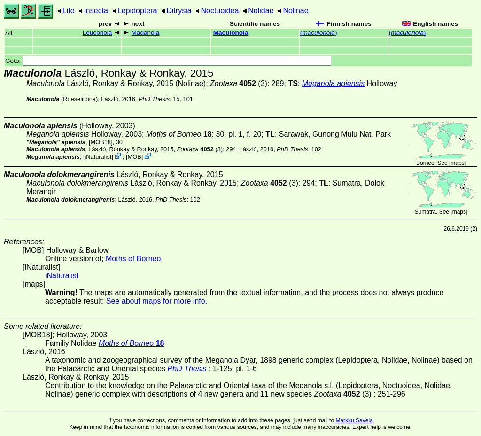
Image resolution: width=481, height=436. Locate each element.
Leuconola (97, 32)
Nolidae (260, 11)
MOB (134, 156)
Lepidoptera (137, 11)
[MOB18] (101, 142)
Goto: (168, 60)
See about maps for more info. (156, 301)
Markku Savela (353, 420)
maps (457, 163)
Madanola (146, 32)
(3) (238, 83)
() (318, 32)
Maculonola (230, 32)
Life (68, 11)
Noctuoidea (220, 11)
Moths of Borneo (133, 259)
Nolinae (295, 11)
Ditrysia (178, 11)
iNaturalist (98, 156)
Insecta (96, 11)
